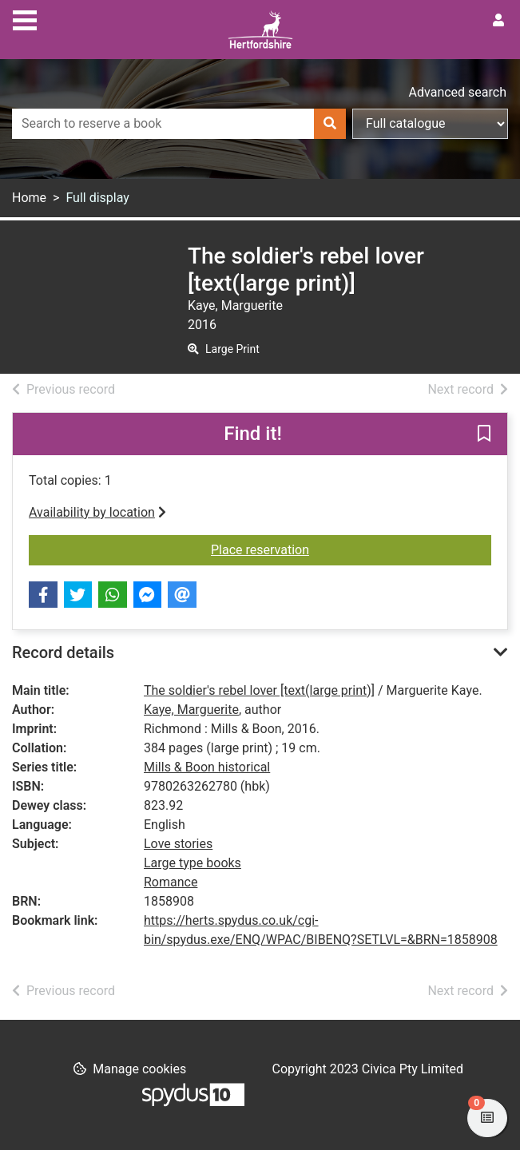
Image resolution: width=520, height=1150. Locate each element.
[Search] (330, 124)
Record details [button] (63, 652)
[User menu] (498, 20)
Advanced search (457, 92)
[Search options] (430, 124)
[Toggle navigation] (25, 18)
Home (29, 197)
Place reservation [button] (351, 548)
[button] (484, 435)
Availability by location (97, 512)
